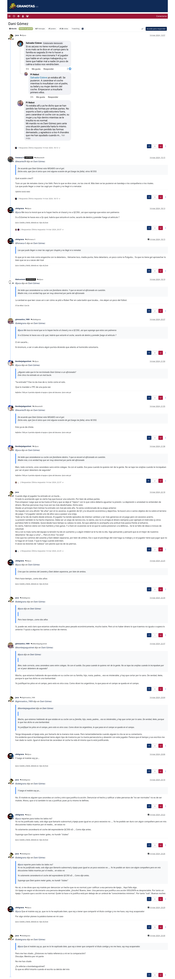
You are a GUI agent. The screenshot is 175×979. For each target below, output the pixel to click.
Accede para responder (156, 29)
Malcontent (20, 279)
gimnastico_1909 (22, 319)
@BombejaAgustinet (39, 644)
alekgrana (19, 208)
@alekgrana (36, 319)
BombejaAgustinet (23, 361)
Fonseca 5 (19, 157)
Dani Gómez (39, 161)
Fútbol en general (25, 29)
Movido (13, 29)
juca (17, 35)
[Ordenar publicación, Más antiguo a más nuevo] (142, 29)
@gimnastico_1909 (27, 697)
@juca (23, 35)
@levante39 (39, 158)
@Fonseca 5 (30, 239)
